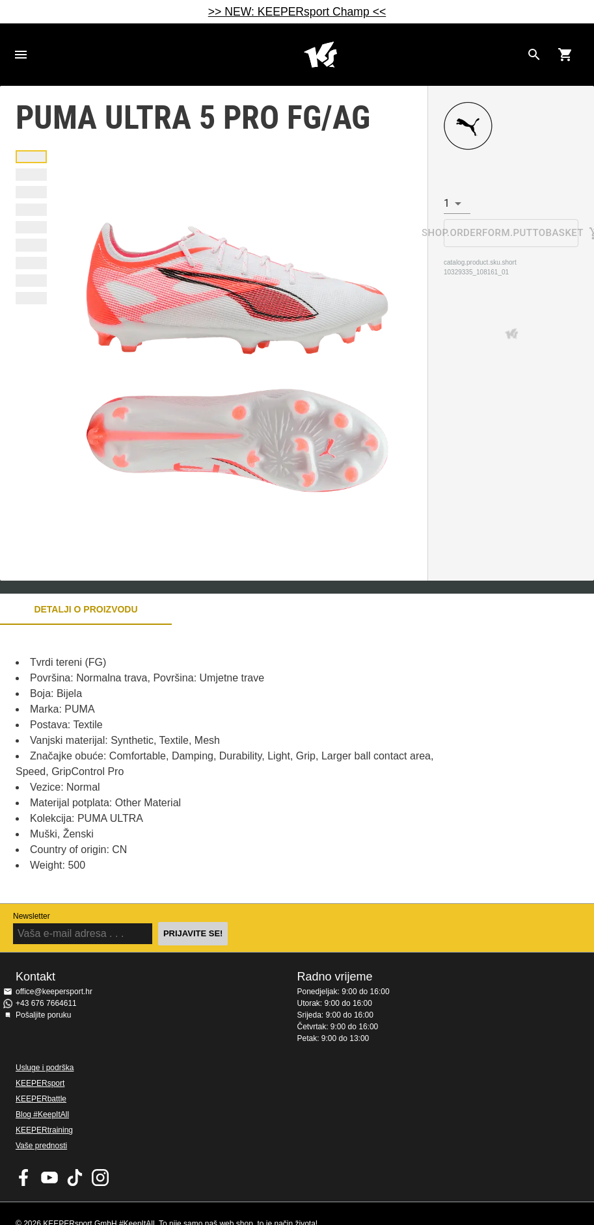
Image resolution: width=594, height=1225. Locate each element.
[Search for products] (534, 55)
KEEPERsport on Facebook (24, 1177)
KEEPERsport (40, 1083)
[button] (31, 156)
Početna (320, 55)
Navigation (20, 54)
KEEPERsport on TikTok (74, 1177)
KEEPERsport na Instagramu (100, 1177)
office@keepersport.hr (54, 991)
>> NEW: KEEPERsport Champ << (297, 11)
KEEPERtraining (44, 1130)
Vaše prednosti (41, 1145)
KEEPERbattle (41, 1098)
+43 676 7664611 (46, 1003)
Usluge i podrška (45, 1067)
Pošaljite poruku (43, 1015)
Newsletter (31, 916)
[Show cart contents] (565, 55)
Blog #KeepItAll (42, 1114)
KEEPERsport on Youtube (49, 1177)
